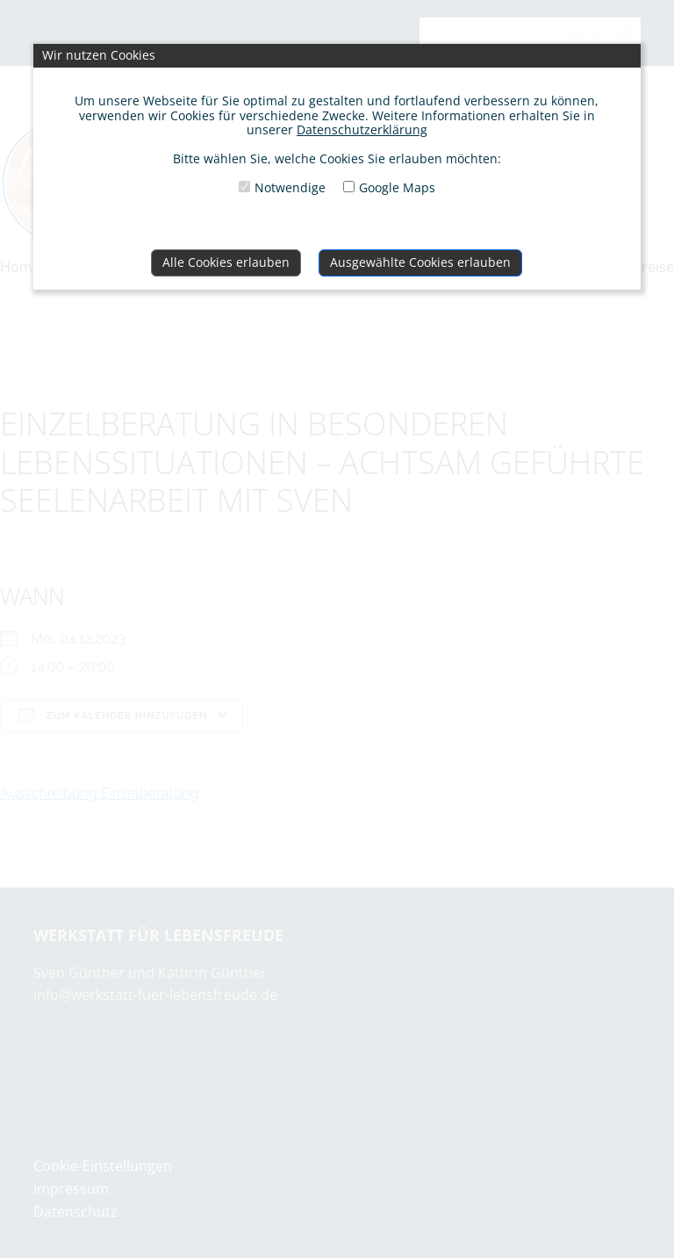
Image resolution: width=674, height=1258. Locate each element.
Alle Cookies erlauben (226, 262)
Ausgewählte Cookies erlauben (420, 262)
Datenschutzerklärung (362, 129)
